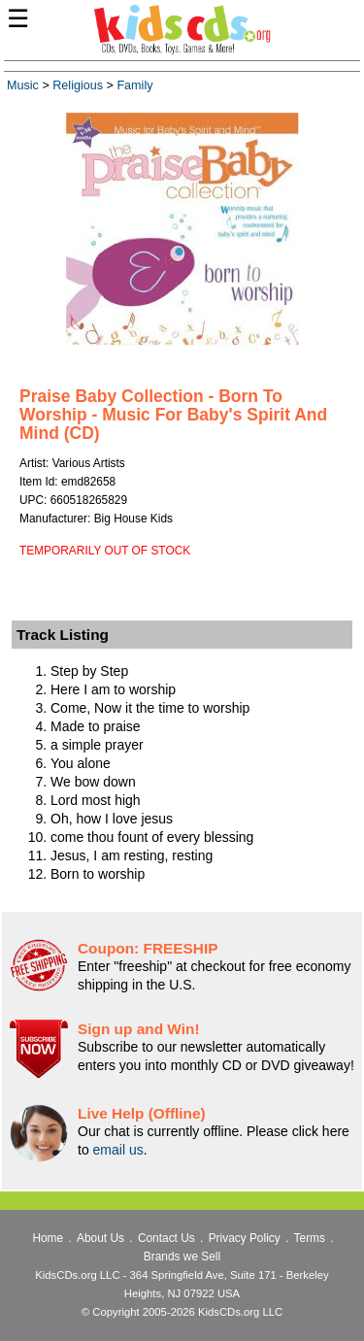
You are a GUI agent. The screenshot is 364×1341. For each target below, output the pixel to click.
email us (118, 1149)
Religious (77, 85)
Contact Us (166, 1238)
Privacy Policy (245, 1238)
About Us (100, 1238)
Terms (309, 1238)
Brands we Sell (182, 1256)
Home (47, 1238)
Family (134, 85)
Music (23, 85)
